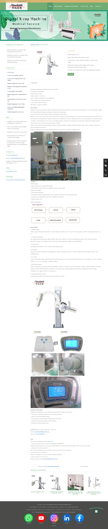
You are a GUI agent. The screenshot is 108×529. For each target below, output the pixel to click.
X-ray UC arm (84, 6)
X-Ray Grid (61, 507)
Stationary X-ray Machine (71, 6)
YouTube (41, 519)
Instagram (54, 519)
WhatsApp (28, 519)
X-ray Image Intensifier (52, 507)
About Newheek (58, 6)
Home (50, 6)
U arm (37, 44)
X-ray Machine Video (11, 171)
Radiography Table (50, 509)
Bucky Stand (41, 509)
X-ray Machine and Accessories (63, 509)
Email (71, 74)
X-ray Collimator (42, 507)
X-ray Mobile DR (33, 507)
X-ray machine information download (15, 180)
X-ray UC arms (22, 1)
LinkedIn (67, 519)
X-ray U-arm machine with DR (51, 466)
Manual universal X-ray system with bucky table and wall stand (93, 493)
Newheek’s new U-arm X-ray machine (17, 132)
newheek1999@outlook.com (42, 432)
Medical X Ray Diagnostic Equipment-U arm (56, 492)
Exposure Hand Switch (31, 509)
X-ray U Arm (10, 72)
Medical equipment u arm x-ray (38, 492)
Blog (91, 6)
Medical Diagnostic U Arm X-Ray (16, 104)
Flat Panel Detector (76, 509)
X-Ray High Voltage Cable (71, 507)
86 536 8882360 (40, 434)
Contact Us (98, 6)
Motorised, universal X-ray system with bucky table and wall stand (75, 493)
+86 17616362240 (13, 155)
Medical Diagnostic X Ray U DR (15, 83)
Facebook (79, 519)
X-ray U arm (50, 441)
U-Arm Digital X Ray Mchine (14, 91)
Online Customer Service (96, 508)
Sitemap (54, 525)
